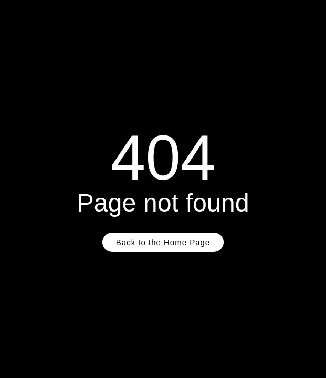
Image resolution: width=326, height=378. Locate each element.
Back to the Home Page (163, 242)
